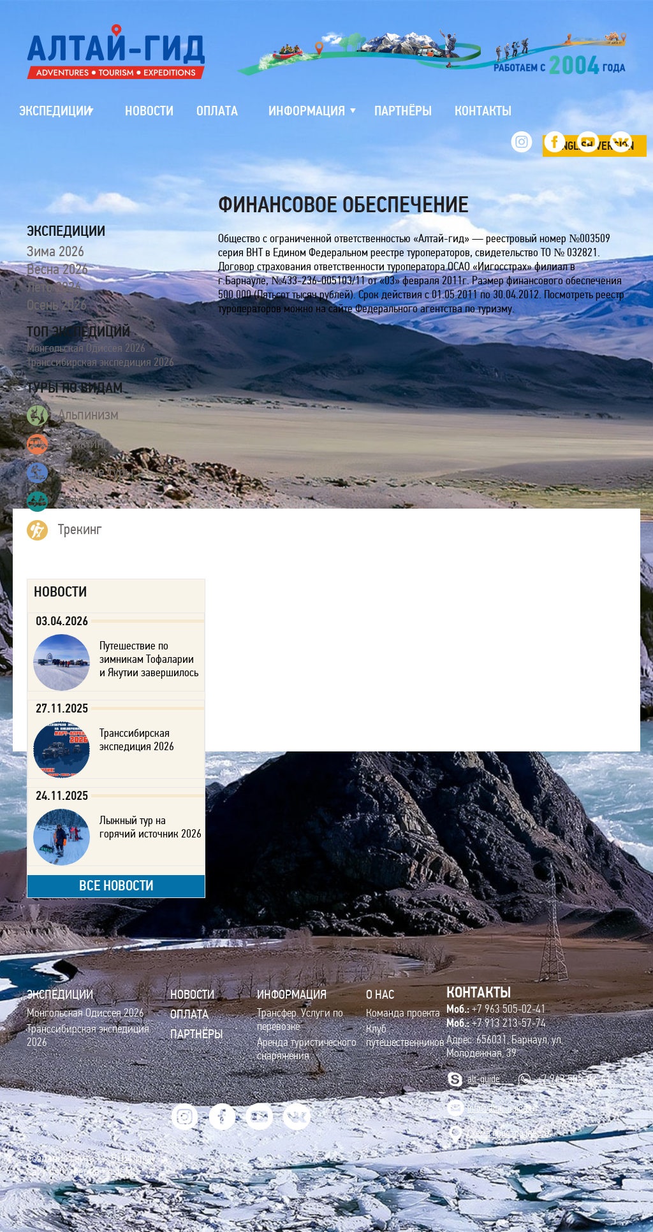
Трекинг (64, 530)
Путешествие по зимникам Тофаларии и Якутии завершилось (148, 659)
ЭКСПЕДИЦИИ (60, 994)
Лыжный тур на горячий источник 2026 (150, 827)
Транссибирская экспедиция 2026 (100, 362)
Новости (192, 994)
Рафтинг (65, 501)
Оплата (189, 1014)
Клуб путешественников (405, 1035)
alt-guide (483, 1079)
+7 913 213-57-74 (496, 1023)
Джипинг (68, 444)
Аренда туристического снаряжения (306, 1049)
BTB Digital (132, 1158)
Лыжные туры (80, 473)
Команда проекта (403, 1013)
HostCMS (120, 1171)
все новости (116, 885)
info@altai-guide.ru (502, 1108)
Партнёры (196, 1033)
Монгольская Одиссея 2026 (86, 348)
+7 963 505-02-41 (496, 1009)
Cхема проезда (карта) (509, 1133)
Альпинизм (73, 415)
